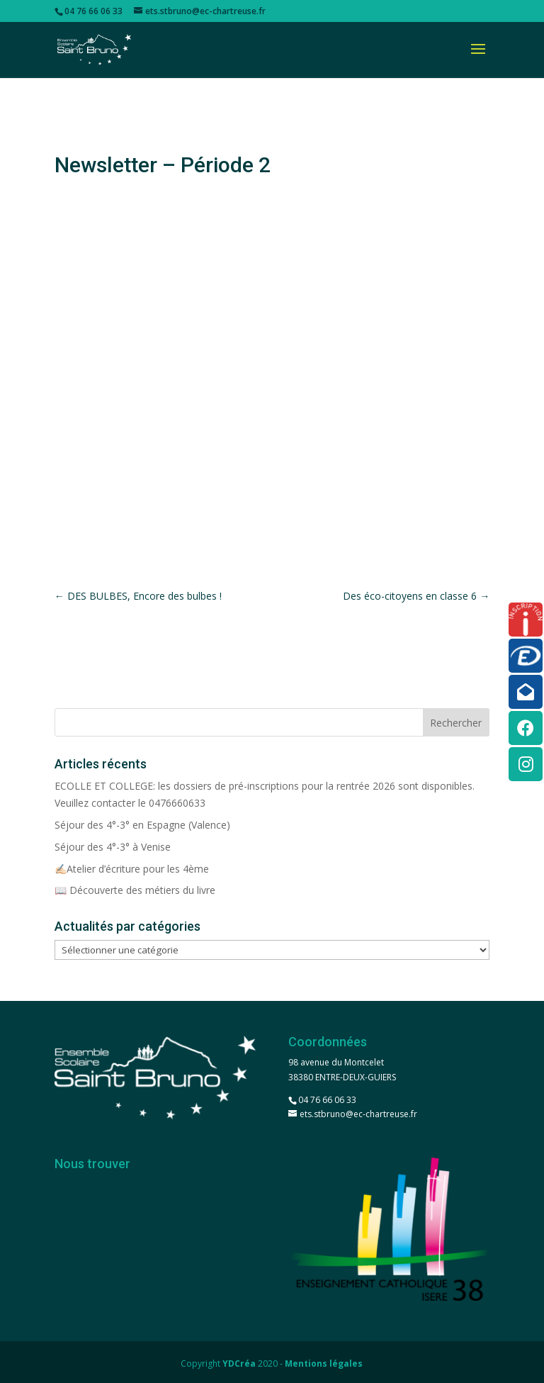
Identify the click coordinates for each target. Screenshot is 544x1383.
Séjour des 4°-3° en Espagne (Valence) (142, 825)
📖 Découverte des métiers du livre (135, 890)
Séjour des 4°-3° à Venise (113, 846)
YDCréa (239, 1363)
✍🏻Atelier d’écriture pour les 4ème (132, 868)
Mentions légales (324, 1363)
